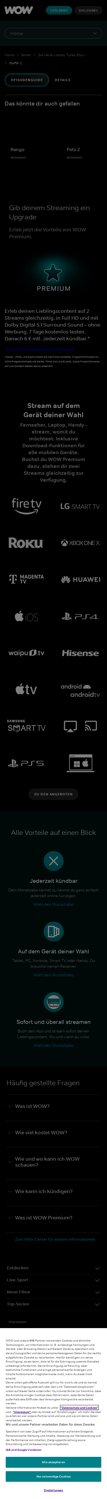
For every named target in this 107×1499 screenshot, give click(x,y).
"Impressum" (22, 1412)
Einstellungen (53, 1490)
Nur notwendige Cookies (53, 1476)
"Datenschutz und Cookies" (79, 1408)
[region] (53, 1413)
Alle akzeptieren (53, 1462)
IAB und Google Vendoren (23, 1450)
